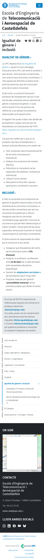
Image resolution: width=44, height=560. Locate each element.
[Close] (39, 5)
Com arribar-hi (10, 340)
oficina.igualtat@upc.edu (25, 320)
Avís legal (28, 554)
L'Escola (10, 35)
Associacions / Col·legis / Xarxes (18, 415)
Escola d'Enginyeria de (21, 21)
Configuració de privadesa (24, 557)
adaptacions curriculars (28, 272)
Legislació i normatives (14, 365)
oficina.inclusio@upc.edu (26, 323)
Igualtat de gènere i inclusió (17, 383)
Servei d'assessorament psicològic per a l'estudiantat (23, 398)
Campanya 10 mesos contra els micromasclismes (20, 390)
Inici (3, 35)
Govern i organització (13, 359)
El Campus (9, 408)
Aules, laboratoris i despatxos (17, 353)
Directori (8, 346)
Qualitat (7, 377)
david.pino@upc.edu (14, 309)
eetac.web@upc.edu (12, 511)
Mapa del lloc (13, 550)
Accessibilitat (29, 550)
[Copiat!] (41, 41)
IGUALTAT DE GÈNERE (16, 57)
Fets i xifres (9, 371)
